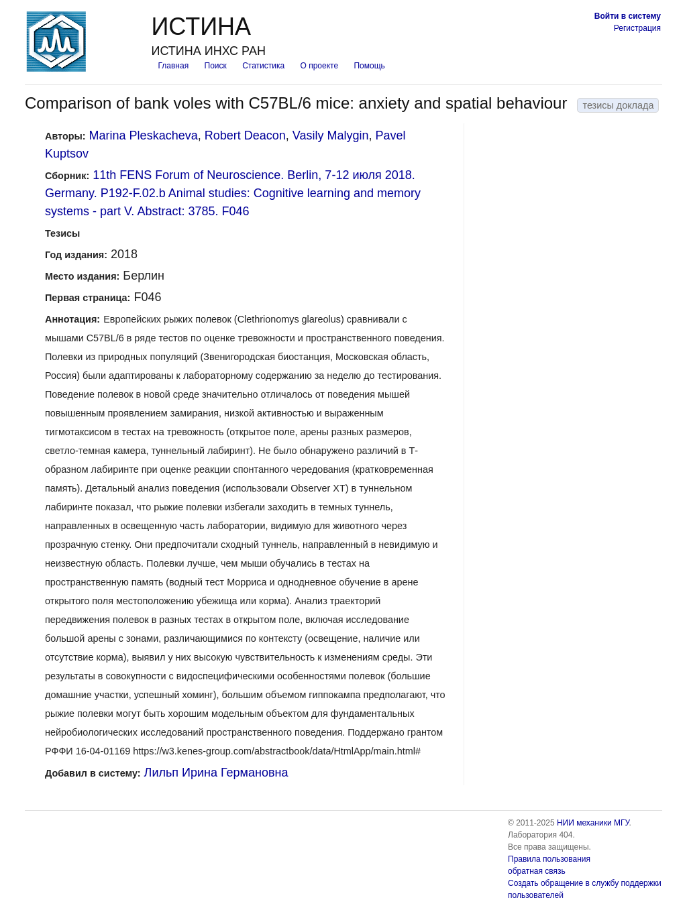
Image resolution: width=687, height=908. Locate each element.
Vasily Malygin (331, 135)
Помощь (369, 65)
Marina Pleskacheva (143, 135)
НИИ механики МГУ (593, 823)
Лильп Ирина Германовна (216, 772)
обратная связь (537, 871)
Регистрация (637, 28)
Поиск (216, 65)
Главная (173, 65)
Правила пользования (549, 859)
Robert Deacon (245, 135)
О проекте (320, 65)
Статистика (263, 65)
